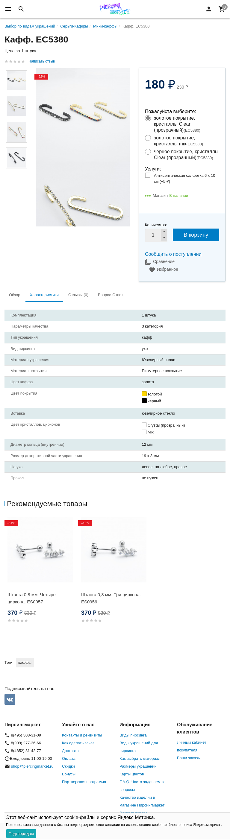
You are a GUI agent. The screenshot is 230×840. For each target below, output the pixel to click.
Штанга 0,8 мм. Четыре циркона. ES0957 (31, 598)
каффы (24, 662)
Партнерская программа (84, 782)
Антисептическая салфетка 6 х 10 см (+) (184, 178)
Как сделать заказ (78, 743)
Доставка (70, 750)
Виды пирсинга (133, 735)
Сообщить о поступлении (173, 254)
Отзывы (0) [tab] (78, 295)
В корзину (196, 235)
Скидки (68, 766)
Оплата (68, 758)
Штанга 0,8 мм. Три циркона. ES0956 (111, 598)
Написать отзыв (41, 61)
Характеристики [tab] (44, 295)
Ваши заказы (189, 758)
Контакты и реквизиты (82, 735)
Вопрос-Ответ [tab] (110, 295)
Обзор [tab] (14, 295)
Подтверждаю (21, 833)
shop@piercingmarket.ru (32, 766)
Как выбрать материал (140, 758)
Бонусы (68, 774)
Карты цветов (131, 774)
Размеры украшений (138, 766)
